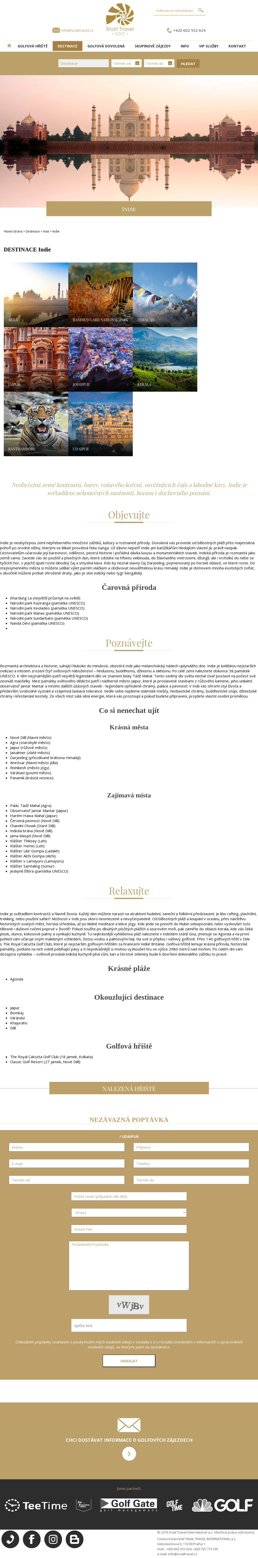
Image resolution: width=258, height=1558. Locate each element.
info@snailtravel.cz (77, 30)
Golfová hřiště (33, 46)
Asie (46, 231)
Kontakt (237, 46)
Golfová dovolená (106, 46)
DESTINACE (67, 46)
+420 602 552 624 (189, 30)
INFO (185, 46)
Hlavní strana (13, 231)
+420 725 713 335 (205, 1549)
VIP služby (208, 46)
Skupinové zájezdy (153, 46)
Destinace (33, 231)
